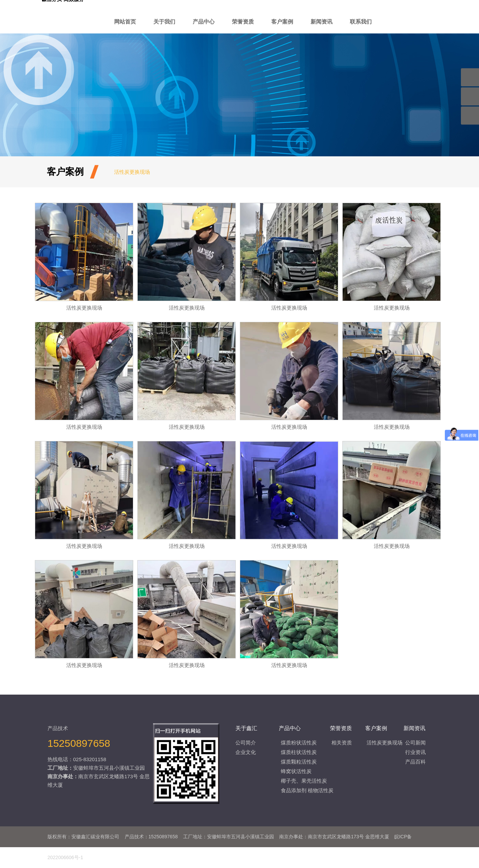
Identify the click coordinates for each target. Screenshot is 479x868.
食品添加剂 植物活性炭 (307, 790)
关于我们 (164, 22)
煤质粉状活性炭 (299, 742)
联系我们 (361, 22)
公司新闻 (415, 742)
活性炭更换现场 (132, 172)
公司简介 (245, 742)
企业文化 (245, 752)
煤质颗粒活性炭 (299, 762)
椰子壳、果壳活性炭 (304, 781)
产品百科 (415, 762)
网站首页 (125, 22)
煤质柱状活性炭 (299, 752)
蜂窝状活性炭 (296, 771)
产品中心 (204, 22)
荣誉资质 (243, 22)
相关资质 (341, 742)
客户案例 (282, 22)
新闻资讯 (321, 22)
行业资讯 (415, 752)
